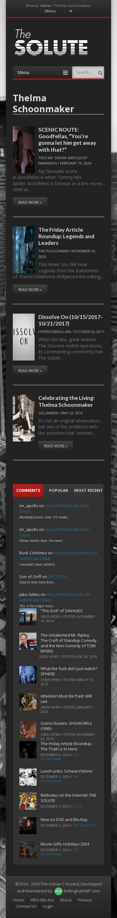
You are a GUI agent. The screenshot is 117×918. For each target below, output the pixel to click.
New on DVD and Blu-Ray (64, 819)
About (65, 900)
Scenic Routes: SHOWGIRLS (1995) (66, 725)
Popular (58, 490)
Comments (28, 490)
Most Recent (88, 490)
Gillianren (48, 413)
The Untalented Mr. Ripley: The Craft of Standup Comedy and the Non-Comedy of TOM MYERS (69, 643)
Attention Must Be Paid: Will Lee (66, 698)
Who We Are (42, 900)
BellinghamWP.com (82, 891)
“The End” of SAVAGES (62, 610)
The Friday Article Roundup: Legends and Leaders (66, 236)
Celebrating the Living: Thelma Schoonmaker (66, 401)
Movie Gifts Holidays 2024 (65, 844)
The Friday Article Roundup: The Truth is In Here (66, 746)
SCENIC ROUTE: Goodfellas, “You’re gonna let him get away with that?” (67, 139)
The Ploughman (53, 251)
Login (48, 906)
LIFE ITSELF (57, 576)
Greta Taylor (84, 825)
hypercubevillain (54, 331)
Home (46, 5)
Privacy (85, 900)
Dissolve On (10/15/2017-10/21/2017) (70, 320)
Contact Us (26, 906)
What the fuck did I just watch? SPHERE (69, 671)
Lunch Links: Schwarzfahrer (67, 771)
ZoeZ (77, 806)
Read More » (30, 202)
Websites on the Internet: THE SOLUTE (68, 797)
